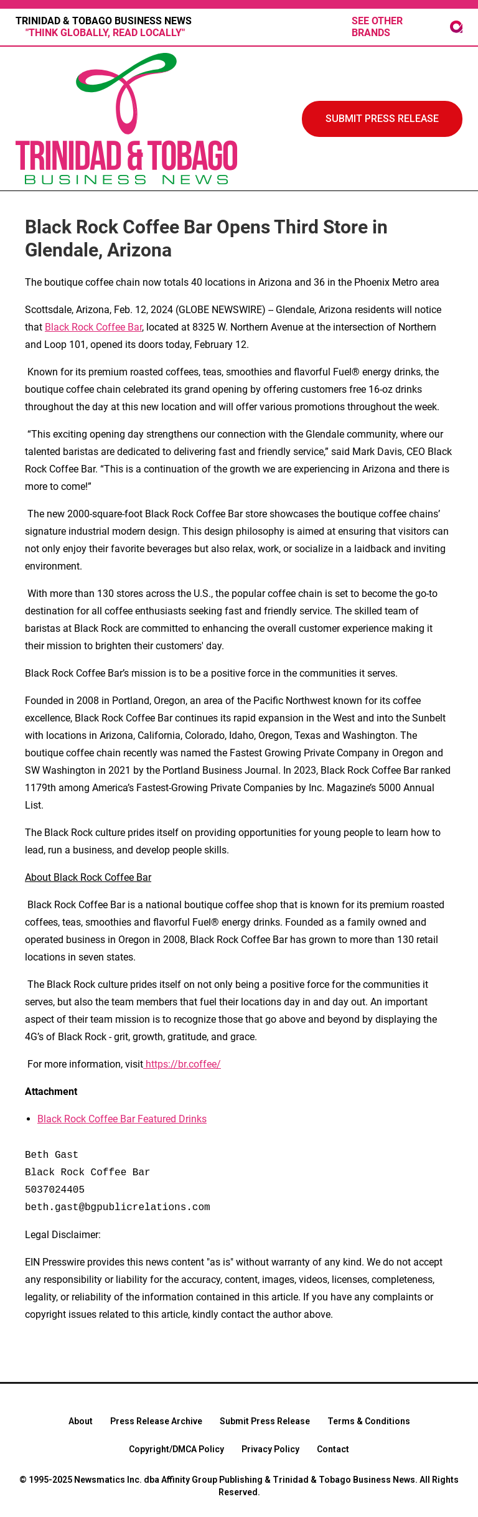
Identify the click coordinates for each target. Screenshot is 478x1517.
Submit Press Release (265, 1421)
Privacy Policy (270, 1449)
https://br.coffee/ (182, 1064)
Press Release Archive (156, 1421)
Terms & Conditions (368, 1421)
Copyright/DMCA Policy (176, 1449)
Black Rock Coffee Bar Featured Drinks (122, 1119)
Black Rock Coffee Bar (93, 327)
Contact (333, 1449)
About (80, 1421)
